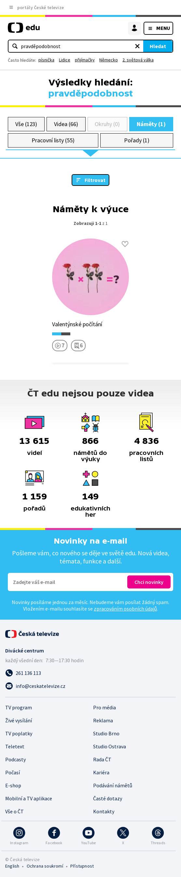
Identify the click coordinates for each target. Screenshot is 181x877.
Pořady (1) (136, 140)
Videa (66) (66, 124)
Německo (108, 60)
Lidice (64, 60)
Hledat (158, 46)
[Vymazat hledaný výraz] (137, 46)
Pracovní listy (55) (53, 140)
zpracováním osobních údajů (125, 608)
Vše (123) (26, 124)
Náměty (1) (151, 124)
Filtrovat (95, 180)
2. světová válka (138, 60)
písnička (46, 60)
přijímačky (85, 60)
